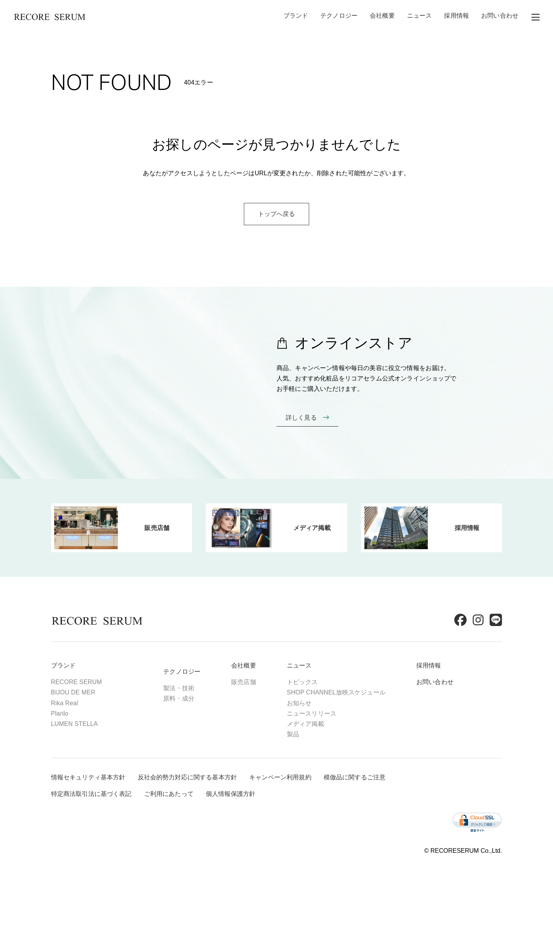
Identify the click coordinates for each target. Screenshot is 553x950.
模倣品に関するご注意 (373, 812)
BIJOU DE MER (91, 723)
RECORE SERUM (94, 712)
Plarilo (78, 744)
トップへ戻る (276, 258)
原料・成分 (197, 729)
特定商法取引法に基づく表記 (109, 829)
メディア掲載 (323, 754)
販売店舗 (262, 712)
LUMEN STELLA (92, 754)
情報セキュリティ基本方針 (106, 812)
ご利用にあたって (187, 829)
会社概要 (382, 17)
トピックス (320, 712)
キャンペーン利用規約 (298, 812)
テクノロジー (339, 17)
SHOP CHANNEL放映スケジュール (354, 723)
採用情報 (456, 17)
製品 (311, 764)
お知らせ (317, 733)
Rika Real (82, 733)
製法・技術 (197, 719)
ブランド (295, 17)
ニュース (419, 17)
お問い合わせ (499, 17)
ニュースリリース (329, 744)
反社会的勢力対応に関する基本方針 (205, 812)
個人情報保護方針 (248, 829)
